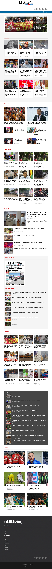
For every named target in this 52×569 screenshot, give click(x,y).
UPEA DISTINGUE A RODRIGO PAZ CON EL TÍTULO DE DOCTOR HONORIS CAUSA (18, 140)
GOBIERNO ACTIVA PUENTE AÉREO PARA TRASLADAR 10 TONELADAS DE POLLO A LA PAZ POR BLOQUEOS (29, 293)
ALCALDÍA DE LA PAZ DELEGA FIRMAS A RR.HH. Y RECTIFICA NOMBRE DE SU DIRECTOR (18, 29)
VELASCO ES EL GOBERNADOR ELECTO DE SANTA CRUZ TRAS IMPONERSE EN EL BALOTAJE (25, 93)
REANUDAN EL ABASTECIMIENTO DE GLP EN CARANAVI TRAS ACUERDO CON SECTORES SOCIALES (25, 363)
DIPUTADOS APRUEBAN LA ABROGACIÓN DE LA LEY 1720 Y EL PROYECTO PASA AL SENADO (14, 123)
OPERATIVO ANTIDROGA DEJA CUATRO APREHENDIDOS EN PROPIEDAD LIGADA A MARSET (10, 182)
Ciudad (21, 56)
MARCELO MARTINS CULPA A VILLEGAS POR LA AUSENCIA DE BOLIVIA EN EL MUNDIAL (36, 487)
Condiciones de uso (8, 533)
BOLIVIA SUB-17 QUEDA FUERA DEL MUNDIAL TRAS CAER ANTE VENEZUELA (14, 487)
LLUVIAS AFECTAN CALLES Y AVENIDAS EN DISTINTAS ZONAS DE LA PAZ (40, 52)
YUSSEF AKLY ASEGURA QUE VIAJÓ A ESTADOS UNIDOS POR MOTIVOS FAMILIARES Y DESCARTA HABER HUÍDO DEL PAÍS (41, 141)
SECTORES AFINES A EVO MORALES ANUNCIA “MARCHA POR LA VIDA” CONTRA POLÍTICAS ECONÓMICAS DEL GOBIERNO (40, 131)
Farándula (35, 218)
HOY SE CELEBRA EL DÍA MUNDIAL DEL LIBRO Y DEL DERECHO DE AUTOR (28, 235)
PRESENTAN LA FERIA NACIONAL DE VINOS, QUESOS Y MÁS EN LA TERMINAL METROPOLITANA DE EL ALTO (29, 229)
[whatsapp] (44, 9)
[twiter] (36, 9)
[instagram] (38, 9)
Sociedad (8, 26)
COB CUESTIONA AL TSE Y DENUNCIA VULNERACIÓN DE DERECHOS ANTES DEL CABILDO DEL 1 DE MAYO (25, 53)
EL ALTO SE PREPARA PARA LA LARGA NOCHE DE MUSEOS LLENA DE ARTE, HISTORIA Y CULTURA (37, 214)
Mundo (6, 545)
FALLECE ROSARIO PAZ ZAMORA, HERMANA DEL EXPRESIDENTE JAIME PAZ (10, 52)
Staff (6, 531)
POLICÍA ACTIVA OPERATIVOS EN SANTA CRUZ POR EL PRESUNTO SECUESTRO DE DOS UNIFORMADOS (40, 182)
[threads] (47, 9)
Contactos (26, 566)
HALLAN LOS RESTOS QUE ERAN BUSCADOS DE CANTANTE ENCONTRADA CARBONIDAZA (24, 164)
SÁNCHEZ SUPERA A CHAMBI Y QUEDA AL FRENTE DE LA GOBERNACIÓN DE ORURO (40, 92)
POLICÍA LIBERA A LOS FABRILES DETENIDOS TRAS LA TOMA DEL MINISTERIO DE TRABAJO (40, 200)
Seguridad (36, 16)
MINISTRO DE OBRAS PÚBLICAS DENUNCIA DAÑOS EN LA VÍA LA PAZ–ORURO (40, 363)
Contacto (7, 529)
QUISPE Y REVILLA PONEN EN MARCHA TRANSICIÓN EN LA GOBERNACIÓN (10, 71)
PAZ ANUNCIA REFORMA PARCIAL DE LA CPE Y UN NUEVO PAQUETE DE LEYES (19, 129)
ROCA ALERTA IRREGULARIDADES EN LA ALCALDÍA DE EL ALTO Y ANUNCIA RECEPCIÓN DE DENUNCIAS (10, 93)
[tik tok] (39, 9)
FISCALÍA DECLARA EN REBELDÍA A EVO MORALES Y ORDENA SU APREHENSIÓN (39, 20)
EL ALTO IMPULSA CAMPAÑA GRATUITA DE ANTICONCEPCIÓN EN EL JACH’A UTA (40, 381)
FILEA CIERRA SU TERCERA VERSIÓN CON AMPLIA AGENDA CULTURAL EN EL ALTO (30, 248)
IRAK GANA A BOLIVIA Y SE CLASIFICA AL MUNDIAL (15, 507)
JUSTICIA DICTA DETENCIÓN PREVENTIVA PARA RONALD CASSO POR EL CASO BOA (25, 182)
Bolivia (12, 125)
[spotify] (45, 9)
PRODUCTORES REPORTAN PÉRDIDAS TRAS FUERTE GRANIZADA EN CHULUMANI (25, 381)
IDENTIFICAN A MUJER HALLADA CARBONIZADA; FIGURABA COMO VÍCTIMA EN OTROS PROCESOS (25, 200)
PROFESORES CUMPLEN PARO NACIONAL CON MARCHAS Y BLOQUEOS (25, 317)
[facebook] (35, 9)
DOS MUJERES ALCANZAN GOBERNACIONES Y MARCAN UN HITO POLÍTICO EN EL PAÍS (41, 72)
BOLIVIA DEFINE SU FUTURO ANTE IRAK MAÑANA (36, 507)
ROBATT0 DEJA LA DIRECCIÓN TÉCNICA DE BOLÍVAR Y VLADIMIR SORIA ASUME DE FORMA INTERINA (36, 466)
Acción (14, 489)
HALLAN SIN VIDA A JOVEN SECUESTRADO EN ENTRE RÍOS (11, 199)
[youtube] (41, 9)
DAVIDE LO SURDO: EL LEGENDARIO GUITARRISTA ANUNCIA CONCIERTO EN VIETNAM (29, 243)
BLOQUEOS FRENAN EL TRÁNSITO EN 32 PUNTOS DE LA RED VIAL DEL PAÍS (39, 28)
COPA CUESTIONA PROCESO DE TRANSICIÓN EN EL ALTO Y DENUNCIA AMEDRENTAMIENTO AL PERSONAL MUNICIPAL (26, 73)
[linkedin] (42, 9)
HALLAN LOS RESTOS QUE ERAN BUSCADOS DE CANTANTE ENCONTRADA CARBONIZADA (39, 164)
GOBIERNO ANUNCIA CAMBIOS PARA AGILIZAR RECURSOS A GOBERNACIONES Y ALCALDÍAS (36, 123)
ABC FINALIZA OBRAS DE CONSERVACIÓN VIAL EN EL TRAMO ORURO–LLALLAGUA (10, 381)
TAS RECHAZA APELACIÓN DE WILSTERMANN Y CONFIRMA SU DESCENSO (13, 466)
